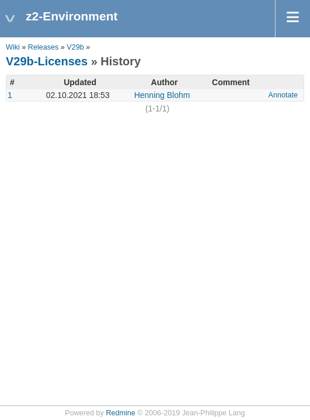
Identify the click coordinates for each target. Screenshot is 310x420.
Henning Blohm (162, 95)
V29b (75, 47)
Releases (43, 47)
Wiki (13, 47)
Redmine (120, 413)
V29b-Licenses (47, 61)
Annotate (283, 95)
